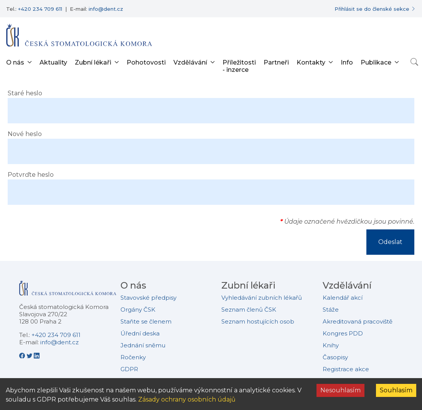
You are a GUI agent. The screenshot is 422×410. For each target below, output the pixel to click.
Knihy (331, 345)
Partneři (276, 62)
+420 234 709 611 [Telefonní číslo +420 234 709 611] (40, 9)
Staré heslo (25, 93)
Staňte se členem (145, 321)
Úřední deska (140, 333)
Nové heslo (25, 134)
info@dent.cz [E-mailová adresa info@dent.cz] (106, 9)
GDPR (129, 369)
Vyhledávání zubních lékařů (261, 297)
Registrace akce (346, 369)
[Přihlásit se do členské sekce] (375, 9)
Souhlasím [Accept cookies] (396, 390)
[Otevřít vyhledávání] (414, 62)
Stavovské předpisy (148, 297)
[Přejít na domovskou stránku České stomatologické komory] (67, 291)
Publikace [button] (376, 62)
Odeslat (390, 242)
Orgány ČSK (137, 309)
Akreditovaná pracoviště (357, 321)
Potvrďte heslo (31, 174)
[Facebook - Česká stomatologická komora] (22, 355)
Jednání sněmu (142, 345)
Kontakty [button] (311, 62)
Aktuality (53, 62)
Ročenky (133, 357)
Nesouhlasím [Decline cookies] (340, 390)
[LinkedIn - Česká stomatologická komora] (37, 355)
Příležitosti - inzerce (239, 66)
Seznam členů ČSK (248, 309)
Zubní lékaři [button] (93, 62)
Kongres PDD (343, 333)
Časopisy (335, 357)
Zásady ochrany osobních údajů (187, 399)
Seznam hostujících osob (257, 321)
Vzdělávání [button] (190, 62)
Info (347, 62)
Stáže (331, 309)
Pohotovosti (146, 62)
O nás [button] (15, 62)
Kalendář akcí (343, 297)
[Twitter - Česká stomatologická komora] (30, 355)
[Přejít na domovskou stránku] (79, 35)
